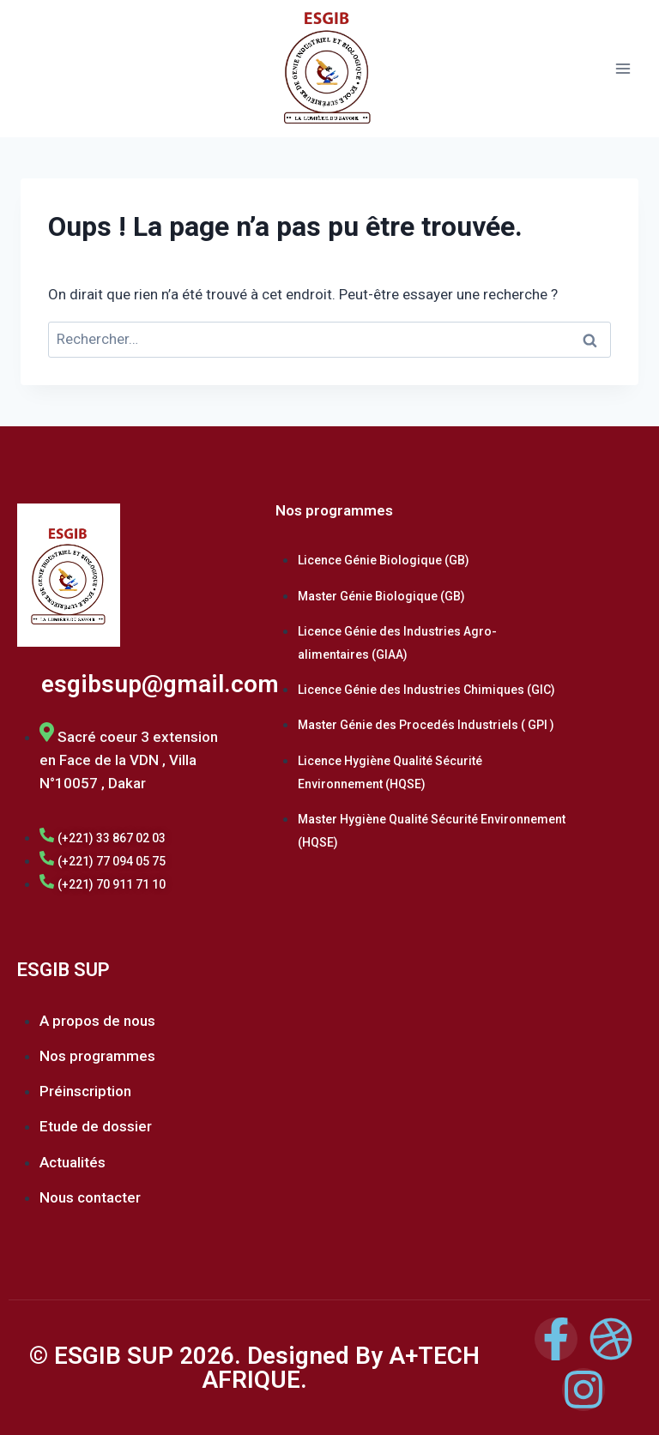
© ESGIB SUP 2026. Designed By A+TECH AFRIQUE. (254, 1368)
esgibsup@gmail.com (160, 684)
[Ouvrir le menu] (622, 68)
